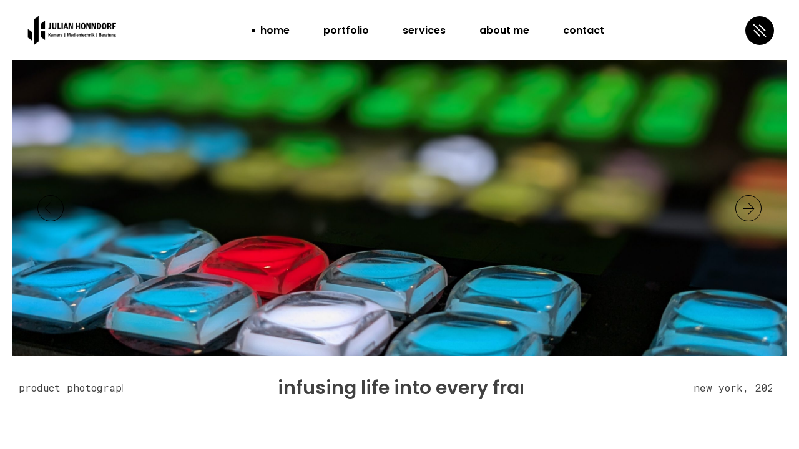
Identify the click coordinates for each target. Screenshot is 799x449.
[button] (748, 208)
